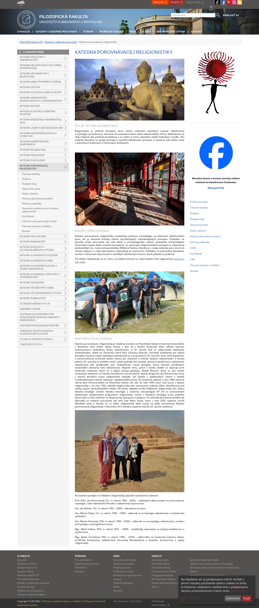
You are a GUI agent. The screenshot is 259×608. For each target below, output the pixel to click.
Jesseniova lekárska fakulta (204, 560)
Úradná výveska (25, 586)
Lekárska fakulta (160, 560)
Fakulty (157, 556)
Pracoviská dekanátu (28, 579)
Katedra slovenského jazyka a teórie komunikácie (38, 267)
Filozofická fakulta (161, 567)
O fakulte (23, 31)
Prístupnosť (89, 601)
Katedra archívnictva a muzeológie (34, 75)
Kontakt (196, 31)
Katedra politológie (32, 160)
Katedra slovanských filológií (39, 255)
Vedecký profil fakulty (124, 560)
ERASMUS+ (81, 567)
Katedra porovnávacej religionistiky (34, 167)
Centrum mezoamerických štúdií (39, 221)
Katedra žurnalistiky (33, 298)
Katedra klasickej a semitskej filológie (37, 113)
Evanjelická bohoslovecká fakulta (207, 575)
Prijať (246, 598)
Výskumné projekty (123, 563)
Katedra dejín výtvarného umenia (40, 81)
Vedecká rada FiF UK (28, 575)
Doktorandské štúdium (87, 563)
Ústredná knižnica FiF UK (35, 303)
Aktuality (21, 560)
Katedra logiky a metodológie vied (41, 127)
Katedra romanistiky (33, 241)
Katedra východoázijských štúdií (40, 293)
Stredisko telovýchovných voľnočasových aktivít (36, 332)
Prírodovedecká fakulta (164, 571)
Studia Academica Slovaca (36, 339)
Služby (146, 31)
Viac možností (190, 597)
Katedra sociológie (32, 282)
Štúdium (88, 31)
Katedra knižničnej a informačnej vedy (40, 121)
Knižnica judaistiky (31, 203)
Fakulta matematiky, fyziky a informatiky (211, 563)
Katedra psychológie (33, 236)
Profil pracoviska (199, 201)
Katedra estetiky (30, 87)
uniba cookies (240, 591)
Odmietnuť (233, 598)
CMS (192, 259)
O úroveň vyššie (33, 52)
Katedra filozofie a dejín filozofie (40, 92)
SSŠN (193, 248)
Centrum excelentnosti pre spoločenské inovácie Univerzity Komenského (40, 317)
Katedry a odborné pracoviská (56, 31)
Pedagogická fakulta (162, 575)
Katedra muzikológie (33, 149)
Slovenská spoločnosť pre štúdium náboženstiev (40, 210)
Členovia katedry (31, 174)
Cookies (76, 601)
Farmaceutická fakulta (163, 579)
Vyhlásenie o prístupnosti (30, 590)
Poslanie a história (27, 563)
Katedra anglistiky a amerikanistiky (32, 58)
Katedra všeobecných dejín (37, 287)
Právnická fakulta (161, 563)
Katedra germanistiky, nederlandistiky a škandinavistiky (41, 99)
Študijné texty (29, 183)
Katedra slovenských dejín (36, 260)
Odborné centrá (30, 309)
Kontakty (79, 571)
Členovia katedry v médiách (36, 226)
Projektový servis (122, 567)
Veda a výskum (30, 193)
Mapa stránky (193, 2)
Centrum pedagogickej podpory (39, 325)
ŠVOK (116, 586)
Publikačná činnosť (123, 571)
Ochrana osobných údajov (31, 594)
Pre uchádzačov (83, 560)
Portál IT (175, 2)
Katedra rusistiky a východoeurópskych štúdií (37, 248)
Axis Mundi (28, 216)
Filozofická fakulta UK (31, 42)
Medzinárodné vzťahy (171, 31)
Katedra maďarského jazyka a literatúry (38, 135)
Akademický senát (27, 567)
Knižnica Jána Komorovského (37, 198)
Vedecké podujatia (123, 583)
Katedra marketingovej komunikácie (34, 143)
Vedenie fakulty (25, 571)
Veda (132, 31)
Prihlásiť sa (231, 15)
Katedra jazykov (30, 106)
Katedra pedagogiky (32, 155)
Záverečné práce (31, 188)
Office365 (159, 2)
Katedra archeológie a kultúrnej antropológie (40, 67)
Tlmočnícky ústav (31, 344)
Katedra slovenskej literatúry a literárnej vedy (40, 276)
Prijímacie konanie (111, 31)
